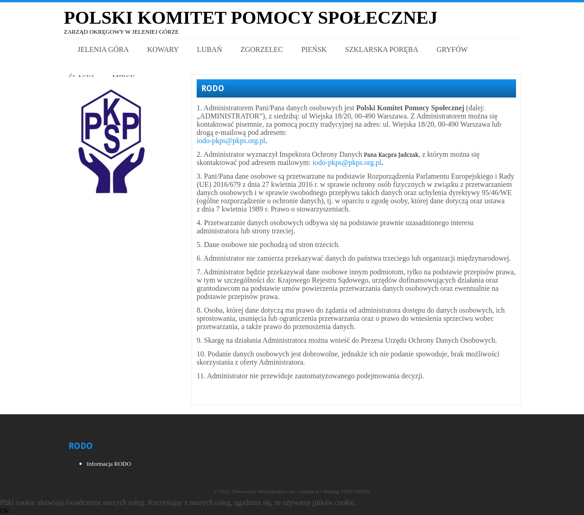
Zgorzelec (261, 49)
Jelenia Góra (103, 49)
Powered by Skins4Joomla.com (264, 491)
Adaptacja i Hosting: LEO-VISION (334, 491)
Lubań (209, 49)
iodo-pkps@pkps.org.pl (231, 140)
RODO (212, 88)
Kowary (162, 49)
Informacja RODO (109, 463)
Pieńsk (314, 49)
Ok (4, 511)
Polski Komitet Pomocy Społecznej (251, 17)
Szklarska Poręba (381, 49)
